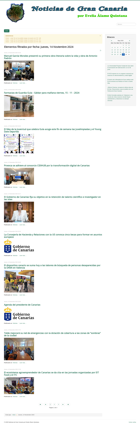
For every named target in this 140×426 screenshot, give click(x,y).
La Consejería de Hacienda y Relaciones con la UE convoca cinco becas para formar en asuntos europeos (53, 235)
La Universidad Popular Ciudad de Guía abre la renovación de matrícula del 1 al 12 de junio (120, 67)
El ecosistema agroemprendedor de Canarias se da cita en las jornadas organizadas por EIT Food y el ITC (51, 373)
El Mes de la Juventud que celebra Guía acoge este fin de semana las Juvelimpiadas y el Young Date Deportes (52, 130)
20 (117, 52)
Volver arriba (132, 422)
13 (117, 50)
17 (129, 50)
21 (120, 52)
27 (117, 54)
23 (126, 52)
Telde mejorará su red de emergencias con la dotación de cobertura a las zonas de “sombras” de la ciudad (52, 334)
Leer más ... (23, 83)
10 (129, 47)
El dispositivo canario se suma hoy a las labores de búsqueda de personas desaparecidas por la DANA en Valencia (52, 266)
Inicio (6, 31)
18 (112, 52)
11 (112, 50)
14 (120, 50)
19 (115, 52)
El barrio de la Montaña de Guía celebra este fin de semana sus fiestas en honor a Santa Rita (120, 81)
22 (123, 52)
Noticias (15, 83)
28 (120, 54)
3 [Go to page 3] (58, 404)
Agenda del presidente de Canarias (22, 304)
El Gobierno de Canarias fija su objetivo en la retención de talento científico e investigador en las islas (52, 198)
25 (112, 54)
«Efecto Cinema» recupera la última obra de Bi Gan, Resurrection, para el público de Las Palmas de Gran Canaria (120, 89)
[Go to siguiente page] (63, 404)
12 (115, 50)
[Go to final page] (68, 404)
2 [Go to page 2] (54, 404)
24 (129, 52)
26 (115, 54)
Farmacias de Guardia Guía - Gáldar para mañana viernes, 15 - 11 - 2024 (41, 92)
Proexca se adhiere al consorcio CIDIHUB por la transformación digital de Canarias (47, 165)
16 (126, 50)
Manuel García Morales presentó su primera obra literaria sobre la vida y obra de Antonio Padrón (50, 57)
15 (123, 50)
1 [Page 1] (50, 404)
